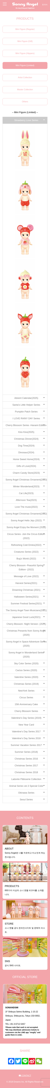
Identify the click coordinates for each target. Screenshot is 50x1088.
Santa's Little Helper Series (26, 405)
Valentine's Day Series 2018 (26, 738)
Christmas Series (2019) (26, 684)
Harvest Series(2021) (26, 583)
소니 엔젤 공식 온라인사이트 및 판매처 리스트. (25, 927)
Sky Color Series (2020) (26, 663)
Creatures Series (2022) (26, 552)
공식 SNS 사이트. (13, 963)
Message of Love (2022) (26, 576)
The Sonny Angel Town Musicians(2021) (26, 610)
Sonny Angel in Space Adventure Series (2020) (26, 643)
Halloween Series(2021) (26, 596)
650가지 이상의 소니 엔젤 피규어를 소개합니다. (24, 890)
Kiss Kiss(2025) (26, 432)
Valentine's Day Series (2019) (26, 718)
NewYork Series (26, 690)
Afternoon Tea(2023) (26, 500)
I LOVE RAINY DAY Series (26, 418)
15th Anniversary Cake (26, 704)
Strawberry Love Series (26, 120)
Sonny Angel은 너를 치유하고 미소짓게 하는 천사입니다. (25, 852)
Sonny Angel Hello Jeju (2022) (26, 520)
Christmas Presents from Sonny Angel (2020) (26, 632)
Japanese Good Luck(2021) (26, 617)
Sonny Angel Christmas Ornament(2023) (26, 479)
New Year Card (26, 724)
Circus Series (26, 697)
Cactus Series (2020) (26, 670)
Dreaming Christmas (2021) (26, 590)
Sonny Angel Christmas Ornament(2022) (26, 513)
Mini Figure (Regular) (25, 29)
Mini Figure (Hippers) (25, 53)
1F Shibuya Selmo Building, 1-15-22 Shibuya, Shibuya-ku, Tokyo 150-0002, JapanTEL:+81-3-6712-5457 (25, 1021)
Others (25, 102)
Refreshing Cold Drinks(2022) (26, 545)
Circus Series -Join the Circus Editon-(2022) (26, 536)
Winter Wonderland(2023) (26, 486)
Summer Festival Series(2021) (26, 603)
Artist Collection (25, 77)
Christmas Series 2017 (26, 765)
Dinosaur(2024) (26, 452)
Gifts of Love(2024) (26, 466)
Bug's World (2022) (26, 558)
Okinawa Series (26, 792)
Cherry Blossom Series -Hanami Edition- (26, 425)
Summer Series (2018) (26, 752)
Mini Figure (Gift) (25, 41)
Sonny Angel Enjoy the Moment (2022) (26, 527)
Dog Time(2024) (26, 445)
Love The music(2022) (26, 507)
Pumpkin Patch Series (26, 411)
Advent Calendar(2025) (26, 398)
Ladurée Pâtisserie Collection (26, 779)
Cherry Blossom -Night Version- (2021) (26, 624)
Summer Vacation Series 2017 (26, 745)
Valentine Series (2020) (26, 677)
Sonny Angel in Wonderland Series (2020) (26, 654)
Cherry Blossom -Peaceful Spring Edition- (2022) (26, 567)
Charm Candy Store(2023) (26, 473)
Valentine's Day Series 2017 (26, 731)
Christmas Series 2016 (26, 758)
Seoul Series (26, 799)
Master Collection (25, 89)
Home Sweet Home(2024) (26, 459)
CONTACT (25, 1076)
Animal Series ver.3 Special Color (26, 786)
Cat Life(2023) (26, 493)
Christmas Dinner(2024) (26, 439)
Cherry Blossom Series (26, 711)
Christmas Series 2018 (26, 772)
